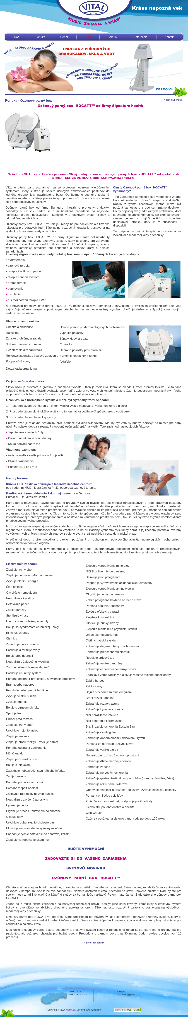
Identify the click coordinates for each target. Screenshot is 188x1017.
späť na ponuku (173, 100)
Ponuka (40, 37)
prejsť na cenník (94, 942)
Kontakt (169, 37)
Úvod (16, 37)
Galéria (112, 37)
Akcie (88, 37)
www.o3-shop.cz (121, 178)
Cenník (64, 37)
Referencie (140, 37)
